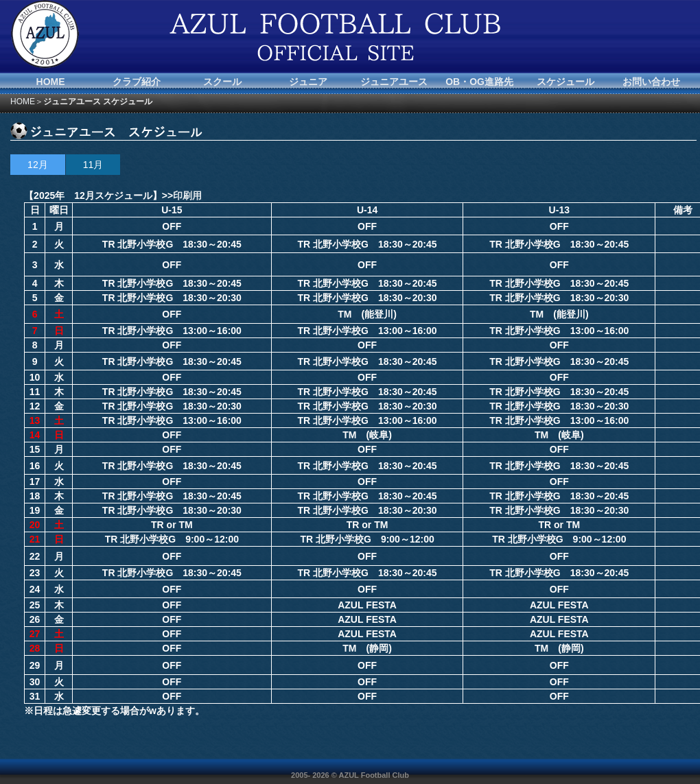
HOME (50, 81)
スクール (222, 81)
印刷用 (187, 195)
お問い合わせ (651, 81)
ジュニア (308, 81)
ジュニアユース (394, 81)
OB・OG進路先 (479, 81)
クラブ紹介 (137, 81)
